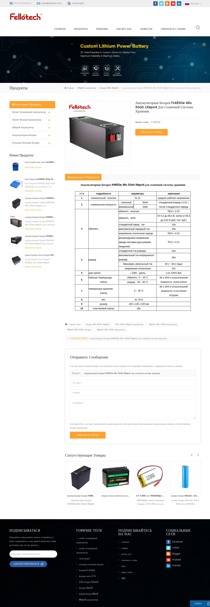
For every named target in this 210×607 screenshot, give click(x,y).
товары (124, 536)
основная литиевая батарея (26, 131)
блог (123, 554)
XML (123, 566)
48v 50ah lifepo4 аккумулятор (129, 312)
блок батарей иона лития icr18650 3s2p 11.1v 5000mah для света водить (40, 150)
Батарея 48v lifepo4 (109, 76)
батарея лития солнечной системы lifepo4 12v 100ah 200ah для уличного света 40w (115, 484)
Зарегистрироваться (26, 553)
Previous (190, 441)
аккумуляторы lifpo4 (88, 582)
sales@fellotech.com (52, 3)
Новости (146, 17)
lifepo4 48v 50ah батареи (79, 318)
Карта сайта (126, 560)
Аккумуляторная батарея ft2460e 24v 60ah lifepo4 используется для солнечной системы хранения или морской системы (40, 224)
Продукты (81, 17)
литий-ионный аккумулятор (26, 108)
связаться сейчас (87, 423)
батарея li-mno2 (87, 559)
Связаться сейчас (151, 121)
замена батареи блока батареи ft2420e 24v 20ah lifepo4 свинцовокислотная (40, 243)
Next (197, 441)
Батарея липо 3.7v (87, 565)
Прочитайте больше (33, 155)
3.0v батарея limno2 (88, 570)
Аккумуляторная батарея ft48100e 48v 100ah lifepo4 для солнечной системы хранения (40, 186)
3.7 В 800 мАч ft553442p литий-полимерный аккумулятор (150, 484)
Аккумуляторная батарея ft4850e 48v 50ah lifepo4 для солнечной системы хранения (40, 205)
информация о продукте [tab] (83, 165)
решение (102, 17)
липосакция (84, 547)
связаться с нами (173, 17)
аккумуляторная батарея (24, 123)
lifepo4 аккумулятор (86, 76)
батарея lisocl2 (86, 576)
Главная (60, 17)
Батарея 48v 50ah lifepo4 (97, 312)
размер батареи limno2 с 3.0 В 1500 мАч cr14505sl (185, 484)
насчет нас (124, 17)
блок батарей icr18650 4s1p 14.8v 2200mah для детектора (40, 167)
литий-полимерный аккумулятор (29, 100)
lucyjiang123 (78, 3)
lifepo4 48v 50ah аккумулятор (163, 312)
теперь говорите (194, 604)
